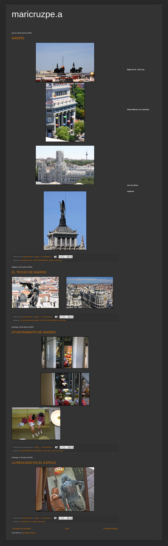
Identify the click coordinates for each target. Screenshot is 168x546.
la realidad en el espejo (28, 521)
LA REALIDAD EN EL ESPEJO (34, 462)
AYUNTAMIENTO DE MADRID (34, 332)
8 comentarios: (46, 256)
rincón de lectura (57, 451)
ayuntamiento (25, 260)
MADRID (18, 38)
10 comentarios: (47, 447)
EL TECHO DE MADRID (39, 260)
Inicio (67, 529)
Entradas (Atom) (29, 533)
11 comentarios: (47, 317)
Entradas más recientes (21, 529)
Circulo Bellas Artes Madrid (29, 320)
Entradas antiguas (110, 529)
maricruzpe (58, 260)
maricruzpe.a (37, 14)
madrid (51, 260)
